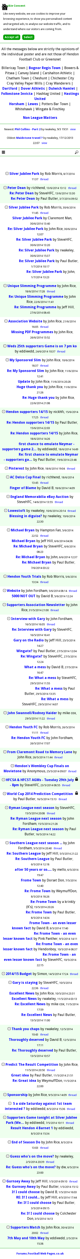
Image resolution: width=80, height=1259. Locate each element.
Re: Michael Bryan (28, 546)
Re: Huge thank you (38, 398)
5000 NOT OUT (23, 596)
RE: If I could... (28, 1197)
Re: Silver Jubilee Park (25, 229)
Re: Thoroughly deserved (32, 1050)
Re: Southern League (24, 853)
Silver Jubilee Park (24, 174)
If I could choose (26, 1192)
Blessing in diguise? (25, 516)
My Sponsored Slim (25, 360)
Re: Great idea (24, 1081)
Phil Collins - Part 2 (28, 129)
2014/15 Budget (19, 974)
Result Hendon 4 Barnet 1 (32, 1128)
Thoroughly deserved (26, 1040)
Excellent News (21, 993)
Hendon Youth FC (23, 727)
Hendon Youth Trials (24, 576)
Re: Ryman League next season (36, 818)
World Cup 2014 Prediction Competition (40, 794)
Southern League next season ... (35, 843)
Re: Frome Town (38, 891)
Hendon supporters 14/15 (27, 412)
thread (44, 179)
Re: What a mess (42, 678)
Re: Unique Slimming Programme (36, 297)
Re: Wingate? (31, 656)
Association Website (25, 321)
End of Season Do (26, 1142)
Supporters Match (25, 1227)
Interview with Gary (28, 619)
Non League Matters (40, 118)
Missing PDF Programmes (32, 332)
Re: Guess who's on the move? (31, 1167)
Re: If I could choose (34, 1203)
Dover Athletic (33, 88)
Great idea (20, 1075)
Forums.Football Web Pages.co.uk (40, 1253)
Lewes (33, 104)
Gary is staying (25, 983)
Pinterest (16, 468)
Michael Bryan (23, 530)
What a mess (35, 667)
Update (24, 381)
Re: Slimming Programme (35, 307)
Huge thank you (30, 387)
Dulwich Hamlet (62, 88)
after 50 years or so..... (33, 870)
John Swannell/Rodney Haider (32, 713)
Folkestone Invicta (17, 94)
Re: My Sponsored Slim (25, 371)
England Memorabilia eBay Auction (39, 497)
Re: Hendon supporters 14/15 (31, 422)
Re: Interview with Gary (32, 629)
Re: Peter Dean (22, 193)
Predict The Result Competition (32, 1065)
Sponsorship (17, 1095)
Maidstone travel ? (29, 137)
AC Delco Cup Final (25, 477)
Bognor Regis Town (45, 68)
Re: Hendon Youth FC (28, 738)
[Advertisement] (40, 164)
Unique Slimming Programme (31, 286)
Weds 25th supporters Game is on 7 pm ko (42, 346)
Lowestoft (16, 511)
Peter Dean (16, 188)
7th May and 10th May (26, 1238)
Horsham (16, 104)
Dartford (9, 88)
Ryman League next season (31, 808)
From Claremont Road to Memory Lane (39, 752)
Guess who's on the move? (32, 1156)
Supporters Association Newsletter (36, 605)
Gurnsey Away (18, 1181)
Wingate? (24, 651)
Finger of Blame (23, 488)
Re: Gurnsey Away (21, 1187)
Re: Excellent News (30, 1004)
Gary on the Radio (28, 640)
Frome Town (31, 880)
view (73, 129)
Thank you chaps (25, 1029)
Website (13, 591)
